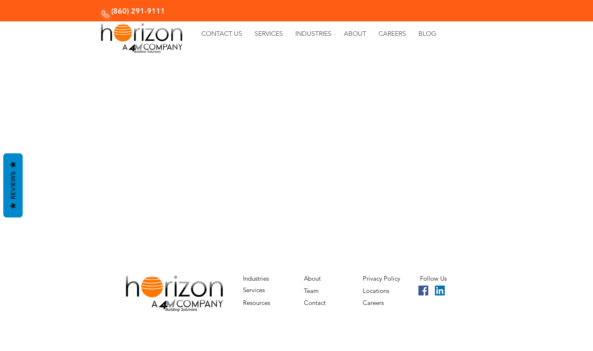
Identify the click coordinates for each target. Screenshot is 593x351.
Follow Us (433, 278)
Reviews (13, 185)
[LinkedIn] (440, 290)
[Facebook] (423, 290)
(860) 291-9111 (138, 11)
